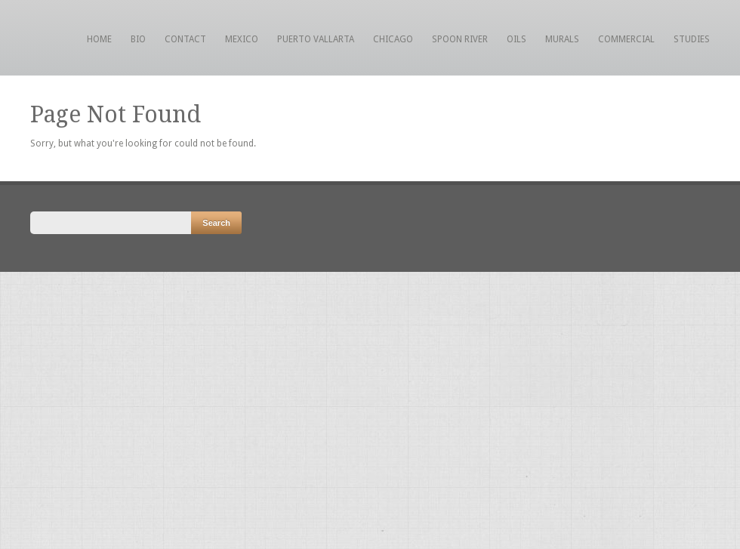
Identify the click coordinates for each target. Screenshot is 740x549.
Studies (692, 39)
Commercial (626, 39)
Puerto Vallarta (315, 39)
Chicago (393, 39)
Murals (562, 39)
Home (99, 39)
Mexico (241, 39)
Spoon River (460, 39)
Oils (516, 39)
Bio (138, 39)
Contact (185, 39)
